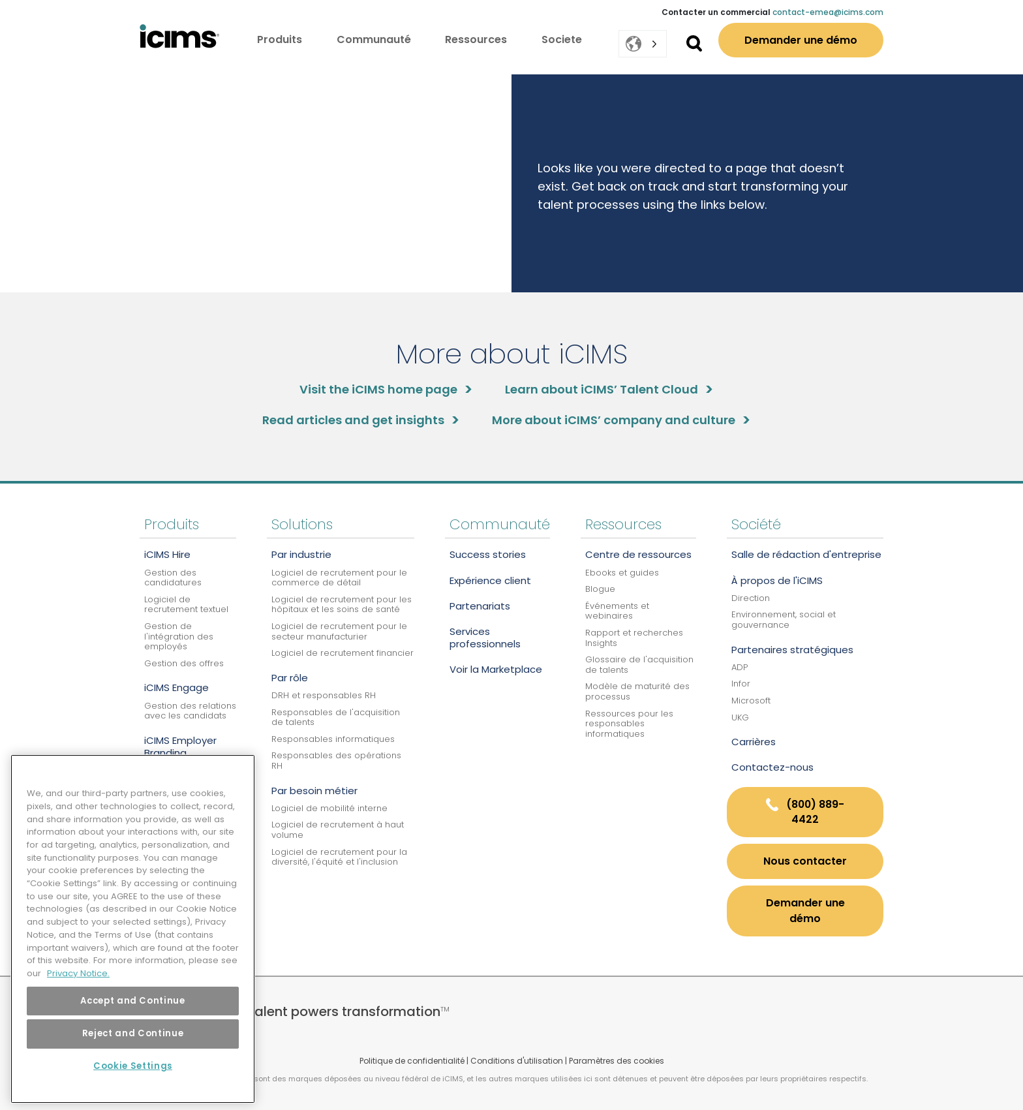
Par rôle (289, 678)
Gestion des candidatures (173, 577)
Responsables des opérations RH (336, 760)
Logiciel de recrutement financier (342, 653)
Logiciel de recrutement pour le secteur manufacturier (339, 631)
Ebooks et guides (622, 572)
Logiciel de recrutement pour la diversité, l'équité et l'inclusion (339, 857)
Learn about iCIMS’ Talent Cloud (601, 389)
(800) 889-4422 (805, 812)
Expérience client (490, 580)
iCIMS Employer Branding (180, 746)
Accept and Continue (132, 1000)
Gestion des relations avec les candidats (190, 711)
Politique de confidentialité (412, 1060)
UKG (740, 717)
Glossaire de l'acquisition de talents (639, 664)
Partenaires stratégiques (792, 649)
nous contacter (805, 861)
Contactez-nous (772, 767)
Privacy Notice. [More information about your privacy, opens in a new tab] (78, 973)
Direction (750, 598)
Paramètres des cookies (616, 1060)
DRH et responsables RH (323, 695)
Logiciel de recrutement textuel (186, 604)
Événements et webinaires (617, 611)
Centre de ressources (638, 554)
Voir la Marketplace (496, 669)
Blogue (600, 589)
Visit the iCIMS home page (378, 389)
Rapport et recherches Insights (634, 637)
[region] (132, 928)
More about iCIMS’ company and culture (613, 420)
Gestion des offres (184, 663)
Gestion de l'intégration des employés (178, 636)
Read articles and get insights (353, 420)
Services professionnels (485, 637)
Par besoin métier (314, 790)
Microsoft (751, 700)
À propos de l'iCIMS (777, 580)
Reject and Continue (132, 1033)
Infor (740, 683)
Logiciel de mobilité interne (329, 808)
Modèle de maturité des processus (637, 691)
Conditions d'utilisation (516, 1060)
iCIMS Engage (176, 687)
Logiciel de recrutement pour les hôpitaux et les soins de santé (341, 604)
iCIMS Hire (167, 554)
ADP (739, 667)
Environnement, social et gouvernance (783, 619)
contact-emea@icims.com (827, 12)
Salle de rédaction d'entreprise (806, 554)
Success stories (488, 554)
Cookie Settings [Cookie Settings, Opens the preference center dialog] (132, 1066)
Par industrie (301, 554)
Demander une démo (800, 40)
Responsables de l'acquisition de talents (335, 717)
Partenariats (480, 606)
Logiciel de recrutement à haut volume (337, 829)
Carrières (753, 741)
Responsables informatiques (333, 739)
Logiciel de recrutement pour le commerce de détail (339, 577)
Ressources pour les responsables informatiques (629, 723)
